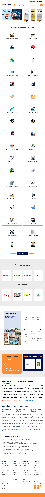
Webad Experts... (17, 467)
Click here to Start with (26, 400)
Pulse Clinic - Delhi (9, 362)
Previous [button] (24, 364)
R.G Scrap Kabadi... (17, 465)
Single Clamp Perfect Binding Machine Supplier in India (14, 453)
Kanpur (38, 333)
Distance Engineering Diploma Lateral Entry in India (13, 442)
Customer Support (27, 469)
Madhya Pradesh (25, 330)
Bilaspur (26, 321)
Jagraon (32, 317)
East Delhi (33, 340)
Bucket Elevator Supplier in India (9, 440)
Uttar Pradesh (39, 329)
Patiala (32, 324)
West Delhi (33, 338)
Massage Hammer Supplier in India (22, 449)
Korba (26, 319)
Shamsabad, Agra (40, 338)
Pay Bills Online (26, 463)
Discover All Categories (22, 253)
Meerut (38, 340)
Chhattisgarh (27, 314)
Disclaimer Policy (27, 483)
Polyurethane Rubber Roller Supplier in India (12, 445)
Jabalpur (26, 336)
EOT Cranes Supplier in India (9, 452)
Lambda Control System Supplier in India (11, 439)
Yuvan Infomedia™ (20, 494)
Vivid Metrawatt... (17, 469)
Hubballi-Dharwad (40, 317)
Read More (4, 430)
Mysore (38, 319)
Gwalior (26, 338)
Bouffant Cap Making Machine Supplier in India (24, 452)
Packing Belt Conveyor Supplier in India (11, 450)
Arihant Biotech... (17, 463)
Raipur (26, 315)
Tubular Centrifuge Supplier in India (22, 446)
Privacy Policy (26, 481)
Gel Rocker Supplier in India (8, 446)
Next (21, 14)
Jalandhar (32, 322)
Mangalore (39, 322)
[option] (39, 15)
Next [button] (42, 364)
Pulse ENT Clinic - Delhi (10, 359)
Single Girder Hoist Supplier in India (27, 439)
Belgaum (38, 324)
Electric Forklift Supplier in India (26, 450)
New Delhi (33, 333)
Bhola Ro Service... (17, 479)
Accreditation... (5, 474)
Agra (38, 336)
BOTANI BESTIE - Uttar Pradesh (11, 370)
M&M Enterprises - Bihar (10, 368)
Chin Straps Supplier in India (9, 449)
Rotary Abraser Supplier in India (23, 440)
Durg (25, 322)
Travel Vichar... (16, 470)
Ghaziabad (39, 335)
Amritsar (32, 319)
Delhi (31, 329)
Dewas (26, 341)
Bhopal (26, 334)
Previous (3, 14)
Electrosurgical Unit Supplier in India (31, 443)
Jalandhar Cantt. (34, 321)
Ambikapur (27, 324)
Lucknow (38, 331)
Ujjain (26, 339)
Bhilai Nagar (27, 317)
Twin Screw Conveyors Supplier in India (11, 447)
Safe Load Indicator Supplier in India (29, 445)
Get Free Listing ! (36, 1)
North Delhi (33, 335)
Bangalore (39, 315)
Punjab (31, 314)
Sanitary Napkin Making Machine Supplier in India (13, 443)
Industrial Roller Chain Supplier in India (27, 447)
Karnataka (38, 314)
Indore (26, 332)
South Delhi (33, 336)
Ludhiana (32, 315)
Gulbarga (38, 321)
